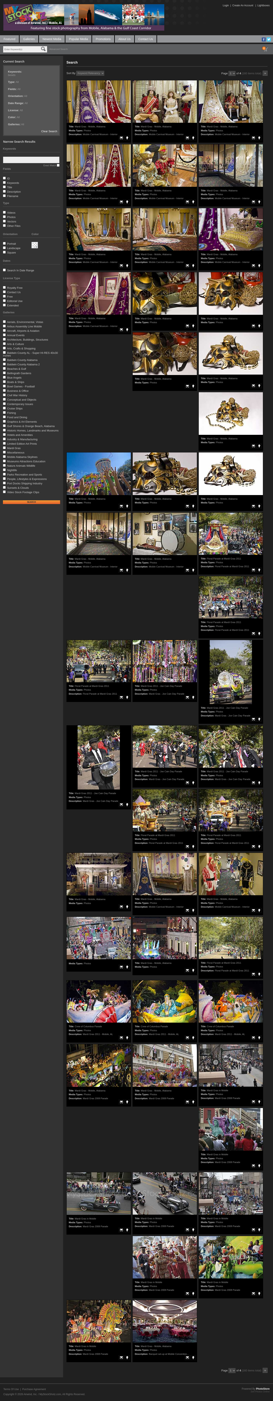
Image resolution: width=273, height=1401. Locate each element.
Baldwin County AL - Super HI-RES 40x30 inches (30, 354)
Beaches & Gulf (16, 368)
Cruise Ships (15, 408)
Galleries (29, 39)
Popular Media (78, 39)
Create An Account (242, 5)
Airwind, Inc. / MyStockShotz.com (42, 1394)
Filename (12, 196)
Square (11, 252)
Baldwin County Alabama (22, 360)
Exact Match (49, 165)
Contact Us (145, 39)
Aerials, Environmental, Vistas (25, 322)
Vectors (11, 221)
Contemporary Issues (20, 404)
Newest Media (51, 39)
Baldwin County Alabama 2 (23, 364)
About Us (124, 39)
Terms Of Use (11, 1389)
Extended (13, 305)
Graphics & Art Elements (22, 421)
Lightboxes (263, 5)
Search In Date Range (20, 270)
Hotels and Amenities (20, 435)
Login (226, 5)
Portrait (11, 243)
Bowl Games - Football (21, 386)
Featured (9, 39)
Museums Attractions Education (26, 461)
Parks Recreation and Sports (24, 474)
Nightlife (12, 470)
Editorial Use (15, 301)
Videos (11, 212)
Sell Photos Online (260, 1391)
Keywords (13, 182)
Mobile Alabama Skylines (22, 457)
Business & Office (18, 390)
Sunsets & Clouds (18, 487)
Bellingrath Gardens (19, 373)
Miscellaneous (15, 452)
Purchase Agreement (34, 1389)
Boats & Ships (15, 382)
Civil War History (17, 395)
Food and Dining (17, 417)
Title (9, 187)
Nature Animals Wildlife (21, 465)
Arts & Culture (15, 344)
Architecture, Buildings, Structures (27, 339)
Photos (11, 217)
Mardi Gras (14, 448)
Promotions (103, 39)
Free (10, 296)
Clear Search (49, 131)
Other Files (14, 225)
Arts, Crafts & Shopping (21, 348)
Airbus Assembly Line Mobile (24, 326)
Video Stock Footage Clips (23, 492)
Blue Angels (14, 377)
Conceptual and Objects (21, 399)
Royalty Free (15, 287)
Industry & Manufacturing (22, 439)
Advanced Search (58, 49)
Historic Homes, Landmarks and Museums (33, 430)
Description (14, 191)
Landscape (14, 248)
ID (8, 178)
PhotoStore (263, 1388)
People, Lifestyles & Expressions (27, 479)
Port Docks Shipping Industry (24, 483)
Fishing (11, 412)
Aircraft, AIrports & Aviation (23, 330)
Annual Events (16, 335)
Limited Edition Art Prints (22, 443)
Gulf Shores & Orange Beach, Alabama (31, 426)
